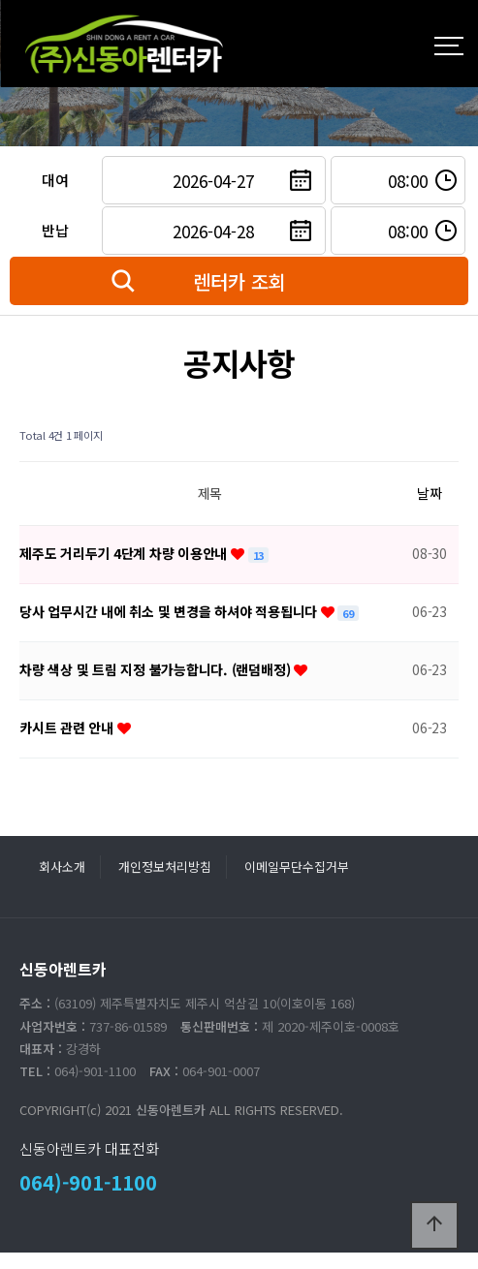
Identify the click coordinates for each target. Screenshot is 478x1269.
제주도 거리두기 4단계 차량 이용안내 (125, 553)
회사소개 (62, 866)
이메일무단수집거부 (296, 866)
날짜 (429, 493)
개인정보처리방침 (164, 866)
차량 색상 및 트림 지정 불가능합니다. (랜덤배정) (156, 669)
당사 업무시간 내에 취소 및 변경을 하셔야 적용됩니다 (170, 611)
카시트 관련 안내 (68, 727)
